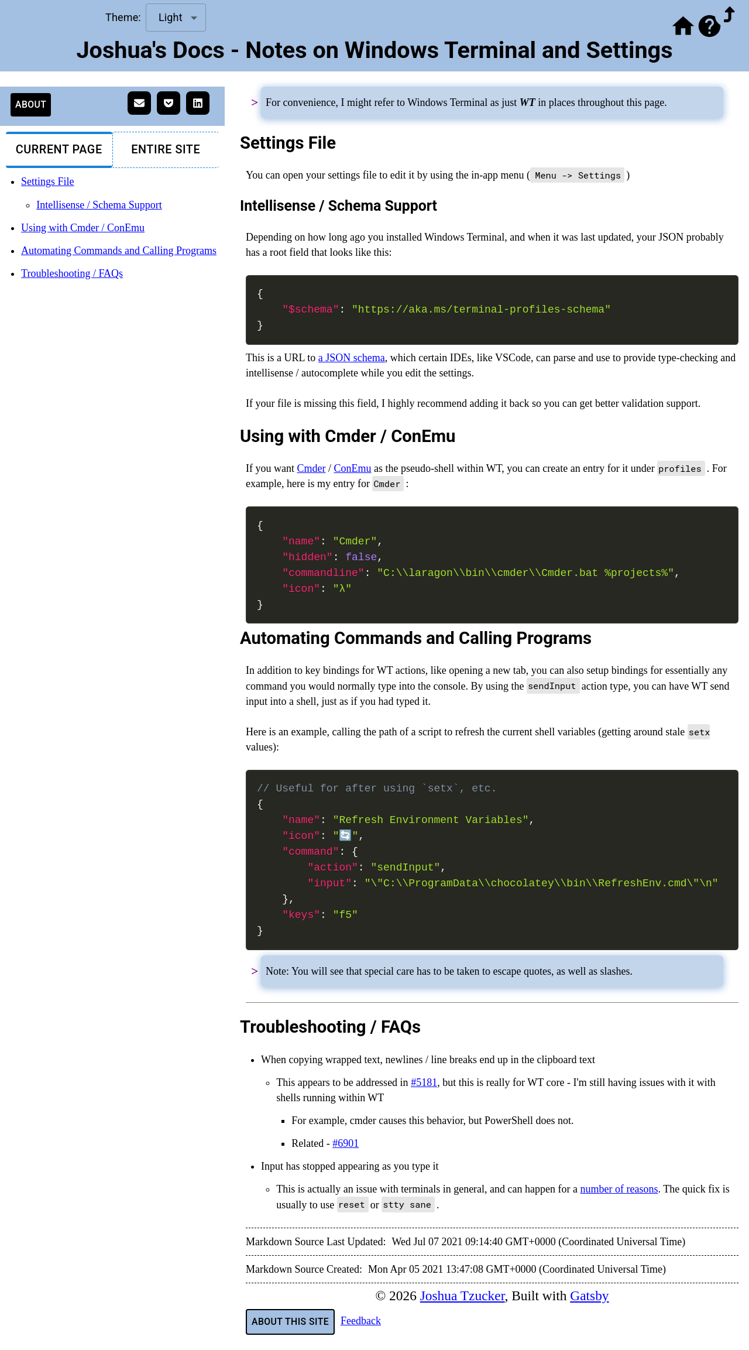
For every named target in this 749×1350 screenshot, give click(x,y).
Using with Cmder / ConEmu (83, 228)
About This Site (290, 1321)
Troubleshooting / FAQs (72, 273)
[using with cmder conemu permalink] (233, 436)
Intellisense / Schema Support (99, 205)
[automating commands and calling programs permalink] (233, 638)
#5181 (424, 1082)
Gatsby (589, 1295)
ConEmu (353, 468)
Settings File (47, 181)
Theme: (123, 17)
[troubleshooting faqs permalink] (233, 1026)
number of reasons (619, 1189)
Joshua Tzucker (462, 1295)
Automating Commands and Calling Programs (119, 250)
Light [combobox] (171, 17)
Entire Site (165, 149)
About (30, 104)
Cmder (311, 468)
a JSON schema (351, 358)
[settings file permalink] (233, 142)
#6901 (345, 1143)
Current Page (59, 149)
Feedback (361, 1321)
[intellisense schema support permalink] (233, 206)
